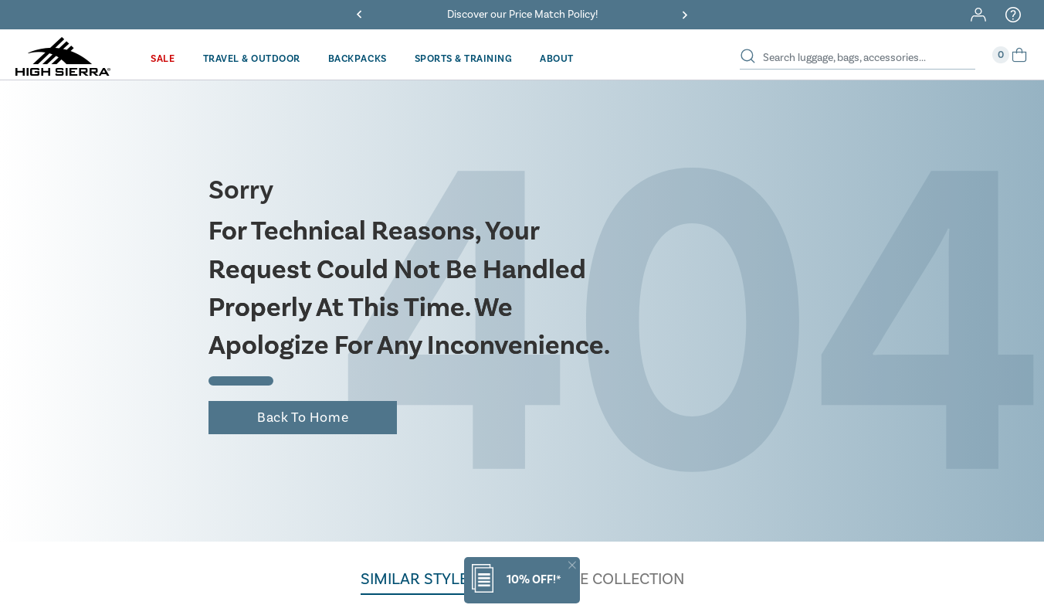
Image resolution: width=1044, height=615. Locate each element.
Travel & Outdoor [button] (251, 59)
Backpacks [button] (357, 59)
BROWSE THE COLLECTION (588, 579)
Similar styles (419, 579)
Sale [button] (163, 59)
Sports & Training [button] (464, 59)
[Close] (572, 565)
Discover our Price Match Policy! (522, 15)
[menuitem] (162, 58)
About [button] (557, 59)
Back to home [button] (302, 417)
